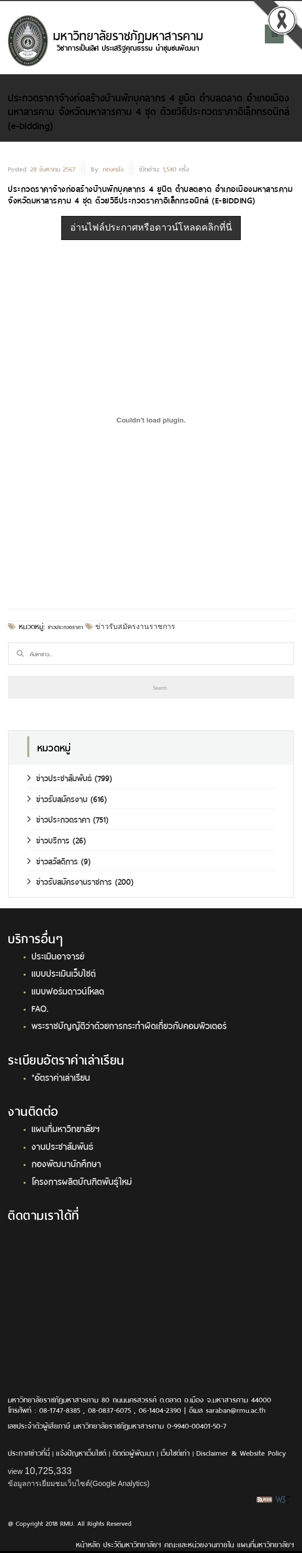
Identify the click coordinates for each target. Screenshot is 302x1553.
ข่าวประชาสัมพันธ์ (59, 777)
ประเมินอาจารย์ (57, 955)
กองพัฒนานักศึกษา (66, 1163)
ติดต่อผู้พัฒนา (133, 1452)
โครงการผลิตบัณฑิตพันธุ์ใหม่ (81, 1181)
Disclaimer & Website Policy (241, 1452)
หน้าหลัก (88, 1543)
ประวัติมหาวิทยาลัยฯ (132, 1543)
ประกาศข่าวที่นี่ (29, 1452)
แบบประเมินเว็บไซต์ (63, 972)
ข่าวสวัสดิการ (52, 860)
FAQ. (40, 1007)
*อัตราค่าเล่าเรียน (60, 1076)
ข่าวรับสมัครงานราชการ (134, 626)
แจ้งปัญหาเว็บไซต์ (81, 1452)
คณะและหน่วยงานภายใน (199, 1543)
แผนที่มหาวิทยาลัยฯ (65, 1128)
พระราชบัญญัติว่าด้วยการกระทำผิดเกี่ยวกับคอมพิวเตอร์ (129, 1025)
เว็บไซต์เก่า (175, 1452)
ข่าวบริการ (48, 839)
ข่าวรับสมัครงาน (57, 798)
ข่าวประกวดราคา (65, 626)
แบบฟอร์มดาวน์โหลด (67, 990)
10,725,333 (48, 1471)
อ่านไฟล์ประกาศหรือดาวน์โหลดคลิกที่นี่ (151, 227)
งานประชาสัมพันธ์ (62, 1146)
